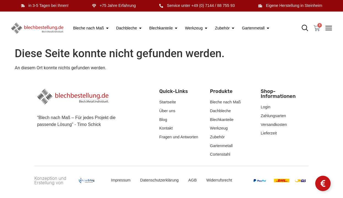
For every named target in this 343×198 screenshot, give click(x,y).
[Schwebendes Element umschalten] (323, 183)
